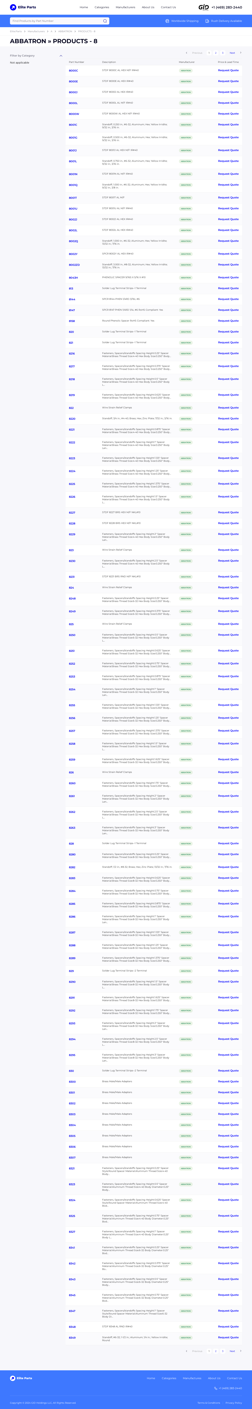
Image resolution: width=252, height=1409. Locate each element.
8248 (72, 598)
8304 (72, 1125)
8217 (72, 366)
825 (71, 624)
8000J (73, 92)
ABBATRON (65, 31)
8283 (72, 878)
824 (71, 587)
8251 (72, 650)
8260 (72, 783)
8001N (73, 174)
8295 (72, 1055)
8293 (72, 1023)
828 (71, 843)
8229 (72, 534)
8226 (72, 496)
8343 (72, 1279)
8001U (73, 208)
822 (71, 408)
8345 (72, 1295)
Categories (102, 7)
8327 (72, 1231)
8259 (72, 759)
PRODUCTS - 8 (86, 31)
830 (71, 1071)
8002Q (73, 241)
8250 (72, 635)
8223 (72, 458)
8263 (72, 827)
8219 (72, 395)
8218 (72, 379)
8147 (72, 310)
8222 (72, 442)
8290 (72, 981)
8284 (72, 891)
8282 (72, 867)
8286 (72, 916)
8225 (72, 484)
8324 (72, 1200)
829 (71, 971)
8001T (73, 197)
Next (232, 52)
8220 (72, 418)
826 (71, 772)
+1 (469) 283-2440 (226, 7)
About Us (148, 7)
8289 (72, 958)
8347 (72, 1311)
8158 (72, 321)
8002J (73, 219)
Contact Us (168, 7)
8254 (72, 689)
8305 (72, 1136)
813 (71, 288)
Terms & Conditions (209, 1402)
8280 (72, 854)
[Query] (59, 21)
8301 (72, 1092)
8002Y (73, 254)
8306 (72, 1146)
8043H (73, 277)
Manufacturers (125, 7)
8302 (72, 1103)
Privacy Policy (234, 1402)
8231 (72, 576)
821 (71, 342)
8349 (72, 1337)
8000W (74, 114)
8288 (72, 945)
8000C (73, 70)
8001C (73, 124)
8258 (72, 743)
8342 (72, 1263)
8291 (72, 997)
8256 (72, 718)
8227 (72, 512)
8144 (72, 299)
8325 (72, 1216)
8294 (72, 1039)
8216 (72, 353)
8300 (72, 1081)
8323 (72, 1184)
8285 (72, 903)
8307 (72, 1157)
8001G (73, 137)
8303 (72, 1114)
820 (71, 331)
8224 (72, 471)
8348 (72, 1326)
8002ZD (74, 264)
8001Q (73, 185)
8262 (72, 812)
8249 (72, 611)
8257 (72, 731)
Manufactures (192, 1378)
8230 (72, 561)
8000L (73, 103)
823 (71, 550)
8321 (72, 1168)
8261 (72, 796)
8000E (73, 81)
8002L (73, 230)
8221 (72, 429)
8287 (72, 932)
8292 (72, 1010)
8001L (73, 161)
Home (84, 7)
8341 (72, 1247)
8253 (72, 676)
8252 (72, 663)
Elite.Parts (16, 31)
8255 (72, 705)
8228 (72, 523)
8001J (73, 150)
